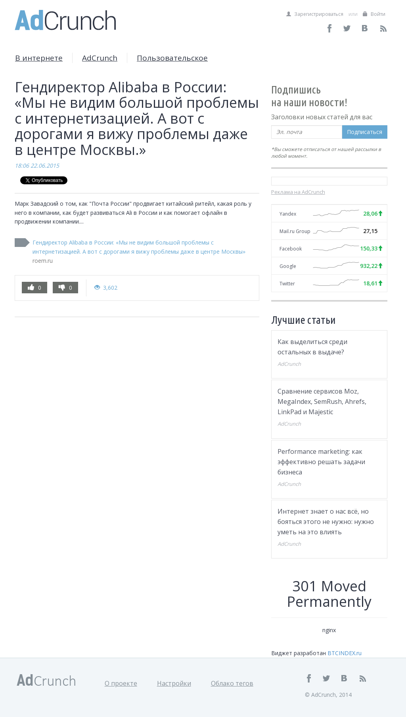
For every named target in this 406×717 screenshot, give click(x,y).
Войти (374, 14)
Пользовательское (172, 58)
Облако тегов (232, 683)
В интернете (39, 58)
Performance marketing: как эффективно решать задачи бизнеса (321, 461)
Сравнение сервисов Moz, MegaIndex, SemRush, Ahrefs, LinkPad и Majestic (322, 401)
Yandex (288, 213)
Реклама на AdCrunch (298, 191)
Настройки (174, 683)
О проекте (121, 683)
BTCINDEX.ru (344, 653)
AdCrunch (99, 58)
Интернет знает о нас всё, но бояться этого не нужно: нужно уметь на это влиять (326, 521)
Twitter (287, 283)
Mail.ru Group (295, 231)
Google (288, 266)
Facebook (291, 248)
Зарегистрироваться (314, 14)
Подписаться (364, 132)
